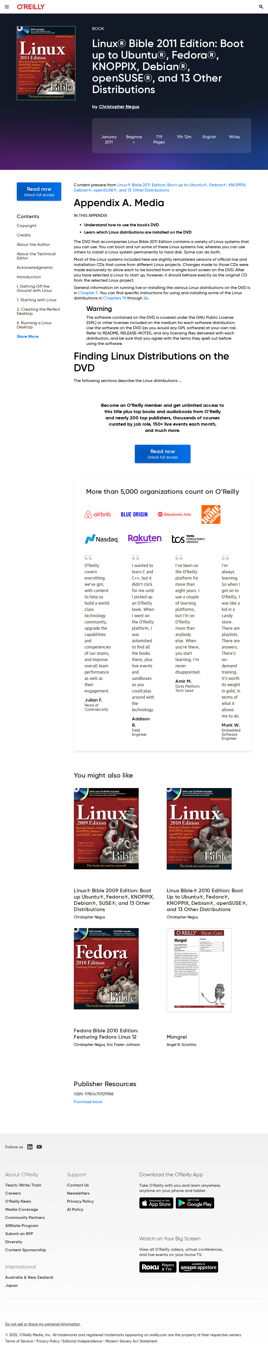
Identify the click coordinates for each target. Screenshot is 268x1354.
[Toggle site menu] (7, 7)
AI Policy (75, 1209)
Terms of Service (19, 1341)
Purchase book (88, 1101)
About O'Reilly (21, 1174)
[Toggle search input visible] (261, 7)
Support (76, 1174)
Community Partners (25, 1217)
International (20, 1267)
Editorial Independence (82, 1341)
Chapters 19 (114, 298)
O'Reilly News (18, 1201)
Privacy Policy (80, 1201)
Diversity (13, 1242)
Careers (13, 1193)
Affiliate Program (21, 1225)
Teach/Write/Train (23, 1185)
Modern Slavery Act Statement (131, 1341)
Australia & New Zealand (29, 1277)
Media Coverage (21, 1209)
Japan (11, 1285)
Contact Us (78, 1185)
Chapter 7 (88, 292)
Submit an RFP (19, 1233)
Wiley (234, 136)
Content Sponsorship (25, 1250)
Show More (27, 336)
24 (145, 298)
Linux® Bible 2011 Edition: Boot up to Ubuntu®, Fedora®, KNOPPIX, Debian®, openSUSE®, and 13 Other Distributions (160, 187)
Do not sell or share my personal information (42, 1324)
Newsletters (78, 1193)
